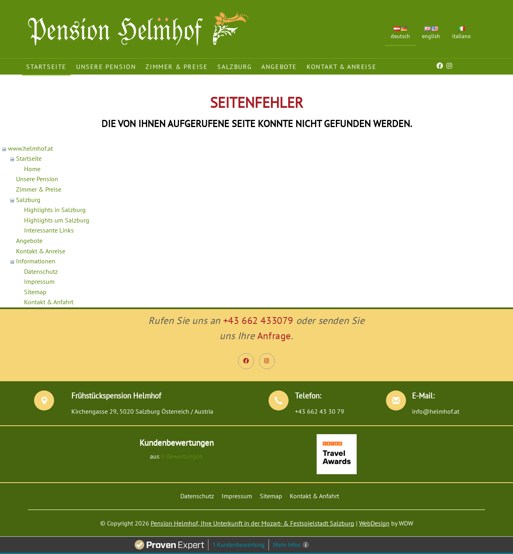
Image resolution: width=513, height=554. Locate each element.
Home (32, 169)
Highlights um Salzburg (56, 220)
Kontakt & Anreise (341, 67)
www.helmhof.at (30, 148)
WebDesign (374, 523)
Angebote (279, 67)
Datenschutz (41, 271)
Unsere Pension (106, 67)
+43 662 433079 (258, 320)
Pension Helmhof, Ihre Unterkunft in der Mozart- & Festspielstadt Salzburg (252, 523)
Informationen (35, 261)
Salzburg (234, 67)
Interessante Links (49, 230)
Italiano (461, 33)
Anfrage (274, 336)
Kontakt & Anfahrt (48, 302)
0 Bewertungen (182, 456)
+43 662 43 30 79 (319, 411)
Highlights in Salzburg (55, 210)
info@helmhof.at (435, 411)
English (431, 33)
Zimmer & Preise (176, 67)
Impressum (39, 281)
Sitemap (35, 292)
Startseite (46, 67)
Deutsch (400, 33)
